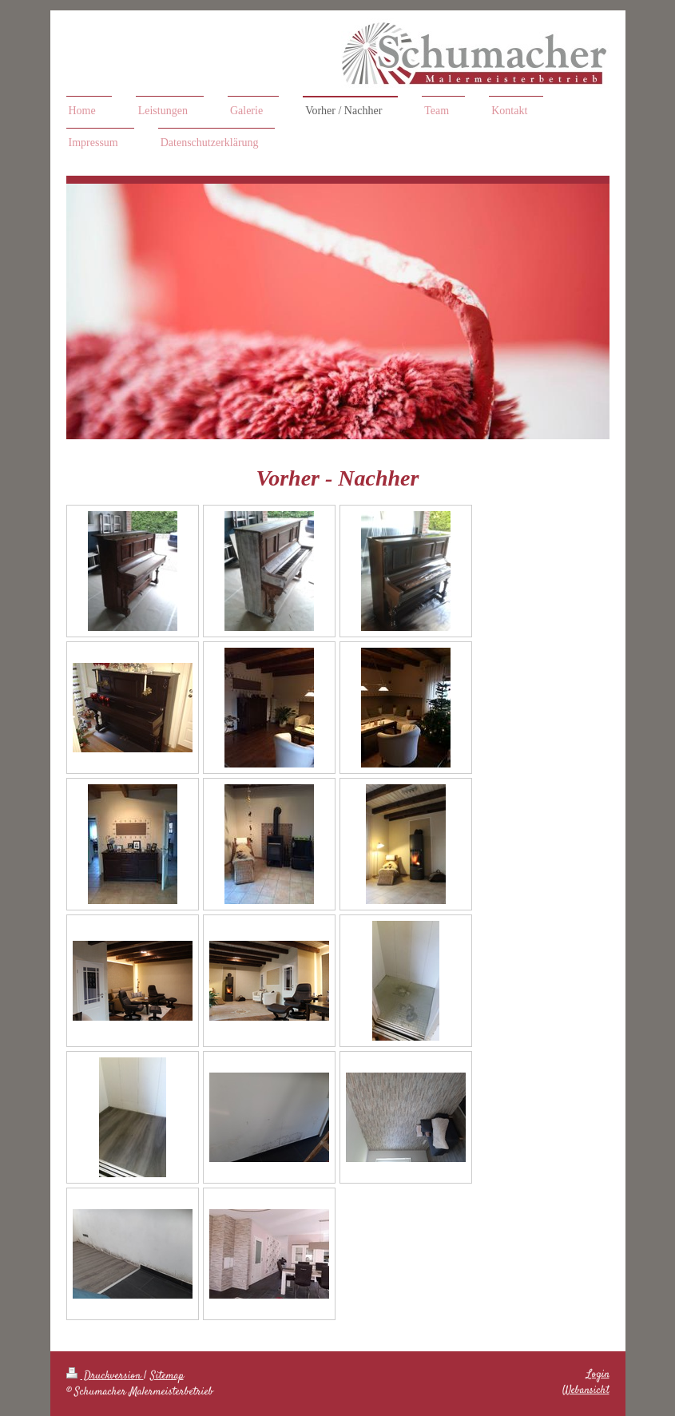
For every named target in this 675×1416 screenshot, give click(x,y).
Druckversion (105, 1376)
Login (597, 1374)
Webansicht (585, 1390)
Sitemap (167, 1376)
